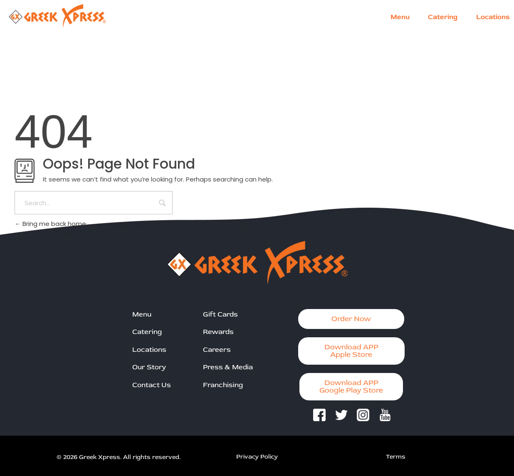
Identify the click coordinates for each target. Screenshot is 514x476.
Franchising (223, 384)
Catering (147, 331)
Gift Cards (220, 314)
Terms (395, 457)
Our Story (149, 367)
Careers (217, 349)
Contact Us (151, 384)
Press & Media (228, 367)
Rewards (218, 331)
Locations (149, 349)
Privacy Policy (257, 457)
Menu (141, 314)
